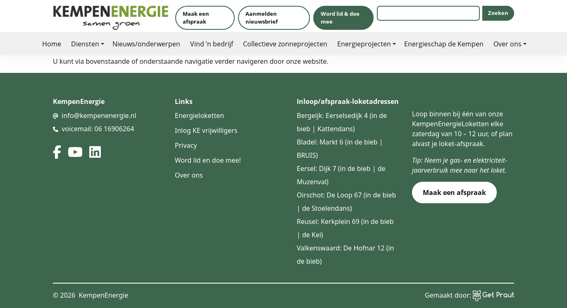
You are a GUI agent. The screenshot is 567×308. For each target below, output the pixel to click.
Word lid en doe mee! (208, 160)
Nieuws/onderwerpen (146, 43)
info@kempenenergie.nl (99, 115)
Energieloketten (199, 115)
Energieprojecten (364, 43)
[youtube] (75, 152)
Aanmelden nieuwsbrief (261, 17)
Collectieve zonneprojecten (285, 43)
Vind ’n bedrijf (211, 43)
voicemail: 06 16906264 (98, 128)
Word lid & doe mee (340, 17)
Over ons (507, 43)
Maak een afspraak (196, 17)
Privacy (186, 145)
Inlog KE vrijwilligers (206, 130)
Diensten (85, 43)
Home (51, 43)
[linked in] (95, 152)
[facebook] (57, 152)
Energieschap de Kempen (444, 43)
